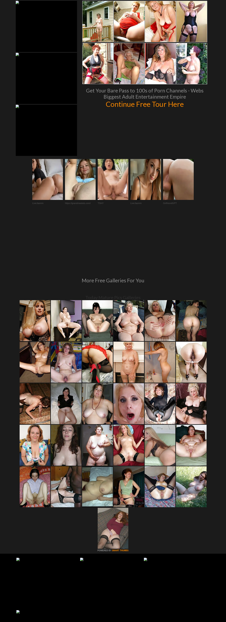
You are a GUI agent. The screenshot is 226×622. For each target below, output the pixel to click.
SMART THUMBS (120, 495)
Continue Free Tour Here (145, 104)
